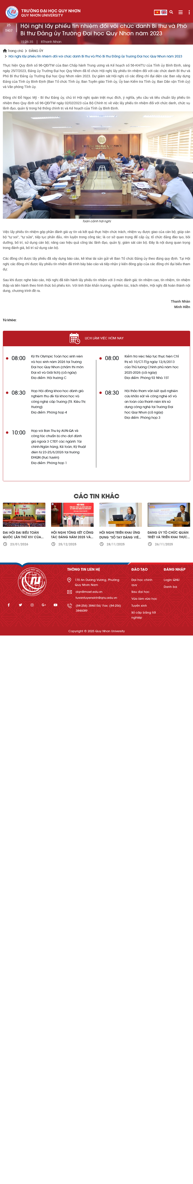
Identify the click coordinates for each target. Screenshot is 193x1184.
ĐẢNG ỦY (36, 51)
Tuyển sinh (139, 605)
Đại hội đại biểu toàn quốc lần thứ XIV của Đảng (22, 537)
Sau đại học (140, 591)
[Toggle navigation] (180, 12)
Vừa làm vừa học (144, 598)
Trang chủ (13, 51)
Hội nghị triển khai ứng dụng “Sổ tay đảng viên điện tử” (120, 537)
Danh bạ (170, 586)
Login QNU (171, 579)
